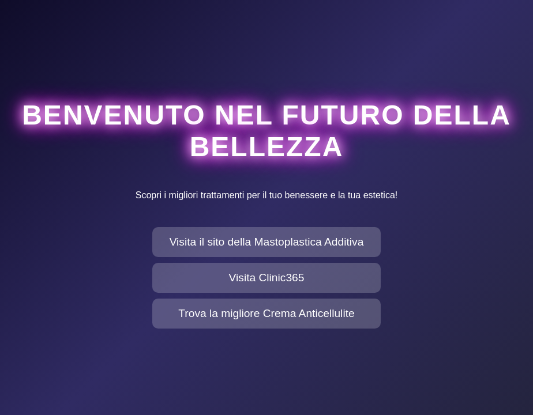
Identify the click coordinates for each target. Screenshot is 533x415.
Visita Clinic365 (267, 277)
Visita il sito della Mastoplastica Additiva (267, 242)
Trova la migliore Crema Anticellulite (266, 313)
